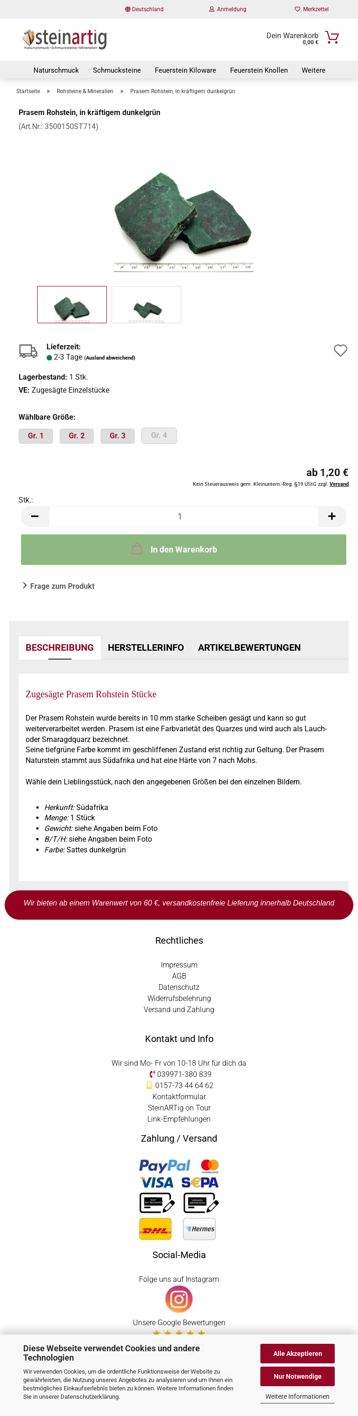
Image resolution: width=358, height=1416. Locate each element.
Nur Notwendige (298, 1376)
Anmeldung (227, 9)
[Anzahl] (183, 516)
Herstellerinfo (146, 647)
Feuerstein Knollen (259, 70)
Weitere (313, 70)
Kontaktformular (179, 1096)
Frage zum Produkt (62, 586)
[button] (35, 516)
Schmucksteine (117, 70)
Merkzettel (312, 9)
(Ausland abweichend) (109, 358)
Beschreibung (60, 647)
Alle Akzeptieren (297, 1353)
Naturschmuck (56, 70)
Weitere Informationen (297, 1396)
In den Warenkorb (173, 548)
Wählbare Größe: (47, 417)
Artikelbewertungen (249, 647)
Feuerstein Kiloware (185, 70)
